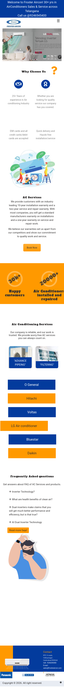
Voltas (32, 412)
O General (33, 385)
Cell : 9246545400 (49, 663)
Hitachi (33, 398)
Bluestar (31, 439)
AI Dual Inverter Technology (25, 522)
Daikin (32, 453)
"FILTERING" (47, 364)
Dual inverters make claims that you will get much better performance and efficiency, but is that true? (30, 511)
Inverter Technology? (22, 491)
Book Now (32, 247)
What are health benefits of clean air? (30, 499)
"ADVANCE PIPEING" (20, 362)
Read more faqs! (18, 530)
